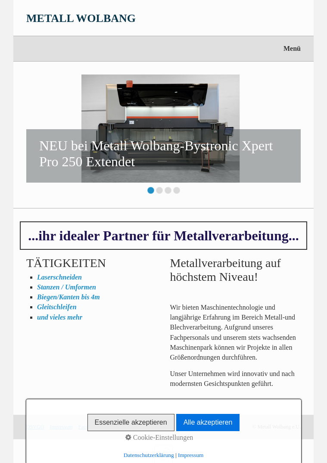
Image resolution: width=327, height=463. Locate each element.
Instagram (114, 427)
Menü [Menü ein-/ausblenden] (292, 48)
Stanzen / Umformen (66, 287)
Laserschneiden (59, 277)
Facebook (88, 427)
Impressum (61, 427)
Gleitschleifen (57, 307)
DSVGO (35, 427)
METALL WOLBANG (81, 18)
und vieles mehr (59, 317)
